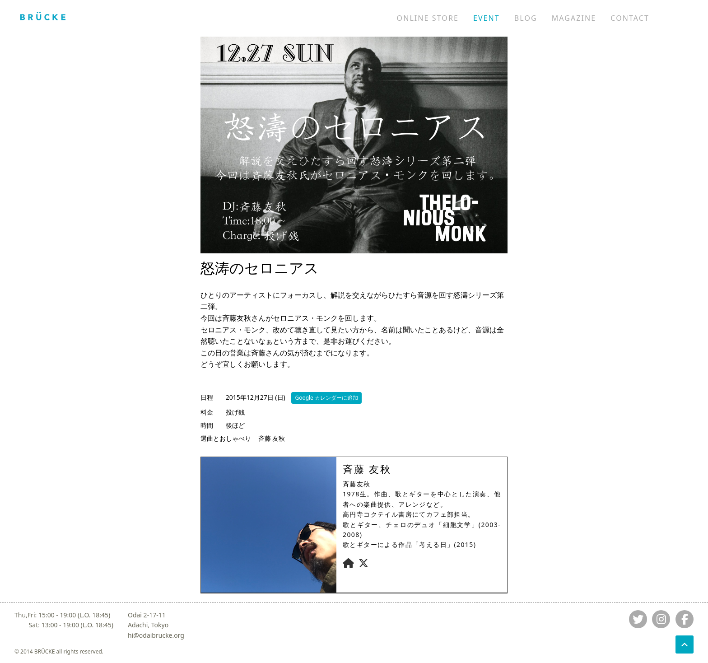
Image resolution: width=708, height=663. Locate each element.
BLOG (525, 18)
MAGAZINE (574, 18)
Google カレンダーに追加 (326, 398)
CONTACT (629, 18)
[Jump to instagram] (661, 619)
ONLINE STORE (428, 18)
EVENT (486, 18)
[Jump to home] (42, 15)
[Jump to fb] (684, 619)
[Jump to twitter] (638, 619)
